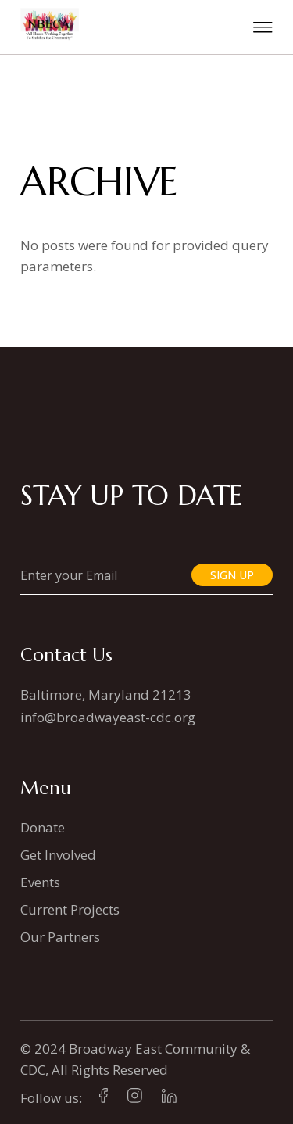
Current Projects (70, 909)
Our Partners (60, 937)
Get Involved (58, 855)
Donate (42, 827)
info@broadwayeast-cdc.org (107, 717)
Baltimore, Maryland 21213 (105, 694)
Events (40, 882)
